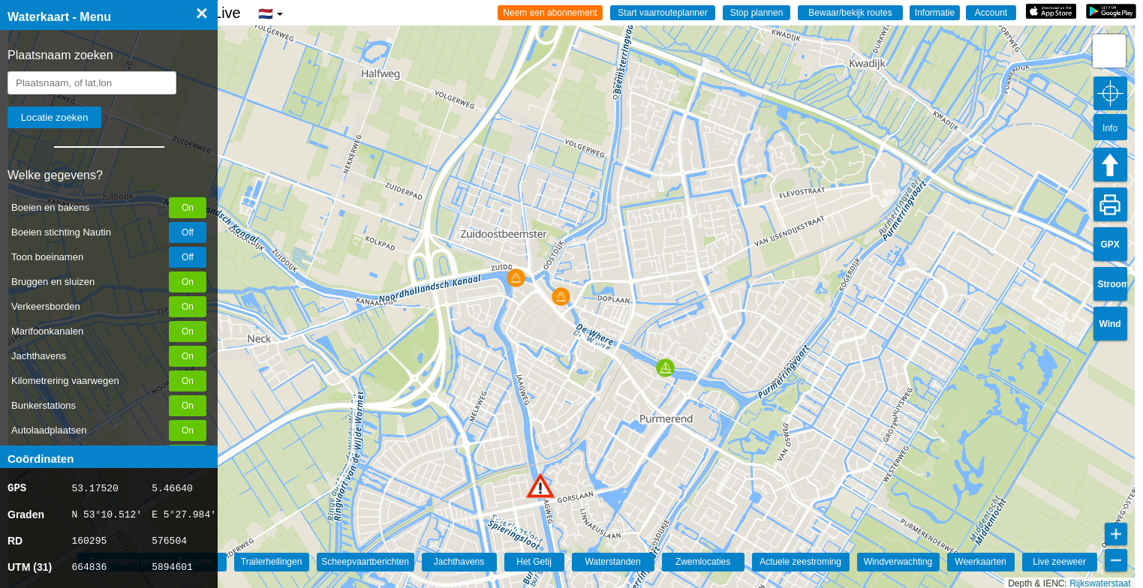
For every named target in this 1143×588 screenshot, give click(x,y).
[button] (540, 485)
